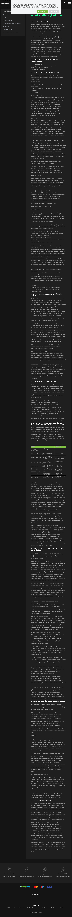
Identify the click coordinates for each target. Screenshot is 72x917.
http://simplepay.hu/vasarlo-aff (48, 509)
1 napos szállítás (7, 29)
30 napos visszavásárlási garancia (12, 23)
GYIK (4, 17)
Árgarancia (6, 26)
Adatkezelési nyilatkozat (9, 35)
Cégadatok (62, 907)
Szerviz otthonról (7, 20)
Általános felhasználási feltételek (12, 32)
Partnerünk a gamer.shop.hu (36, 912)
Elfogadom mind (42, 11)
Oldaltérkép (54, 907)
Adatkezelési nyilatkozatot (39, 7)
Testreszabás (54, 11)
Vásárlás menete (7, 14)
